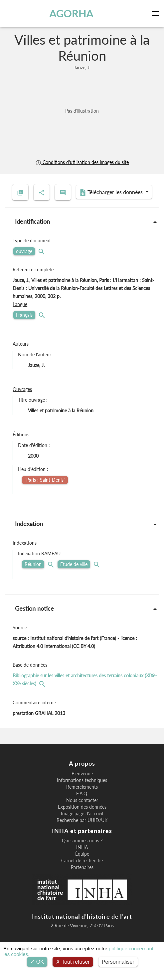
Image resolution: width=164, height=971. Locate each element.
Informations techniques (82, 780)
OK (37, 962)
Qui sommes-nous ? (82, 840)
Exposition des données (82, 807)
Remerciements (82, 787)
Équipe (82, 854)
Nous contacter (82, 800)
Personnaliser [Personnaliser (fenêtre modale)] (118, 962)
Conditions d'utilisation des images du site (82, 162)
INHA (82, 847)
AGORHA (71, 13)
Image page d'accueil (82, 813)
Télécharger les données (112, 192)
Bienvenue (82, 773)
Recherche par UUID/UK (82, 820)
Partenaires (82, 867)
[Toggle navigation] (156, 13)
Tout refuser (73, 962)
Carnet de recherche (82, 860)
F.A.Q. (82, 793)
